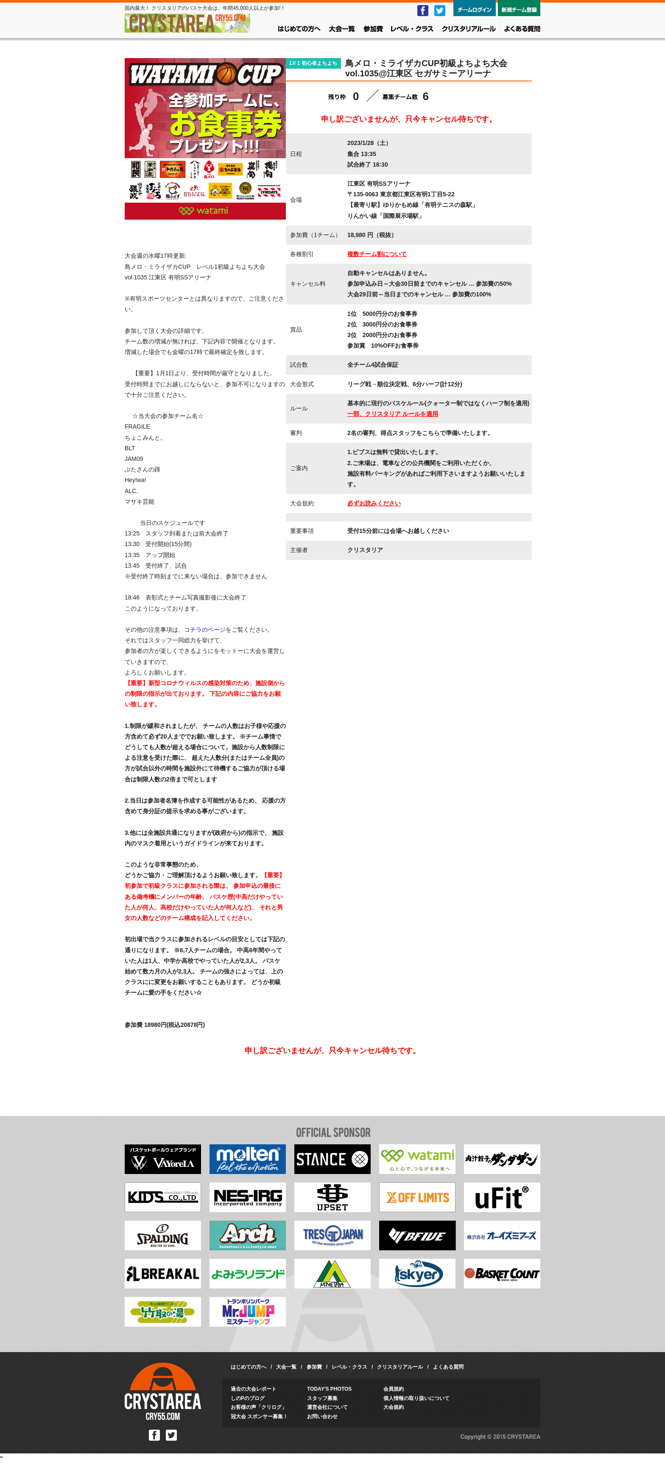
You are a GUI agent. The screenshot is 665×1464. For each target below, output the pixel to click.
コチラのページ (205, 629)
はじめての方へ (299, 29)
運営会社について (327, 1407)
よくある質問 (522, 29)
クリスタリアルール (469, 29)
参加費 (373, 29)
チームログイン (474, 8)
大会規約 (393, 1407)
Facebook (422, 10)
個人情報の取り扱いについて (416, 1398)
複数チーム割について (377, 254)
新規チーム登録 (519, 8)
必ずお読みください (374, 503)
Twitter (439, 10)
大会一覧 (342, 29)
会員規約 (393, 1389)
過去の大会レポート (254, 1389)
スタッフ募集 (322, 1398)
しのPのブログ (248, 1398)
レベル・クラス (412, 29)
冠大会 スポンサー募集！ (259, 1416)
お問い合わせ (322, 1416)
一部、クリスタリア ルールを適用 (392, 413)
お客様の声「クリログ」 (259, 1407)
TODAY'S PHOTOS (329, 1389)
